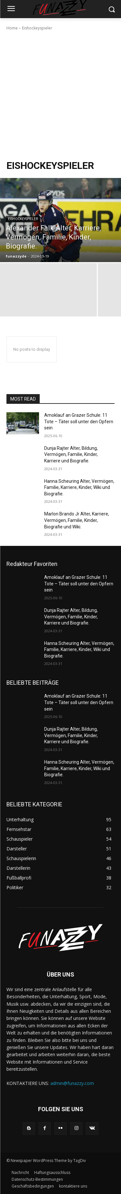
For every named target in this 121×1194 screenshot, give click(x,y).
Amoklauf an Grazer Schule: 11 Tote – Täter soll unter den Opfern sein (78, 421)
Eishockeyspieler (23, 219)
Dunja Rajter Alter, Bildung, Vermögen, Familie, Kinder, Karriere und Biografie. (71, 454)
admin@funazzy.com (72, 1083)
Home (12, 28)
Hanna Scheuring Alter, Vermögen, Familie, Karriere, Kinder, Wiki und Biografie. (79, 487)
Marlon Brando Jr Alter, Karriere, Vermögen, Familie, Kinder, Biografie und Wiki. (76, 520)
